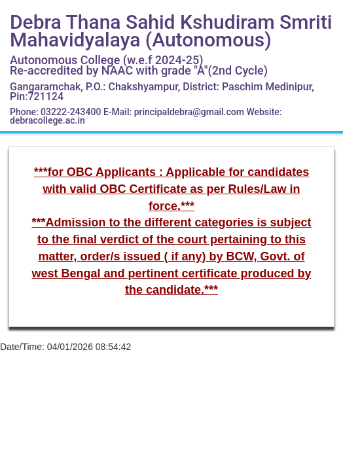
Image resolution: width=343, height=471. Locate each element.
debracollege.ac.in (47, 120)
